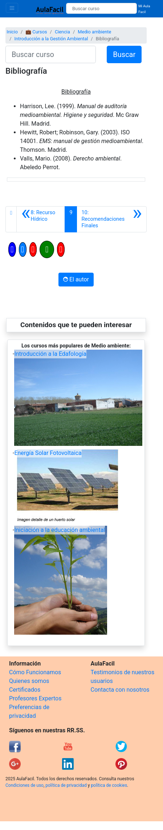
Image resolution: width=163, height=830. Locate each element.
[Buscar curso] (101, 8)
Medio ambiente (94, 31)
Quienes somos (29, 681)
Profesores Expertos (35, 698)
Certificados (24, 689)
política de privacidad (65, 785)
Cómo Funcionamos (35, 672)
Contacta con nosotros (120, 689)
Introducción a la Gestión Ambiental (51, 38)
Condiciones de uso (24, 785)
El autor (76, 279)
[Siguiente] (112, 219)
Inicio (12, 31)
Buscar (124, 54)
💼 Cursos (36, 31)
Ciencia (62, 31)
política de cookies (109, 785)
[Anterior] (40, 219)
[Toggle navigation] (12, 8)
